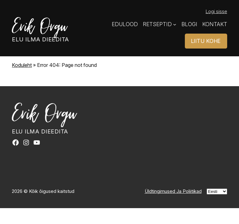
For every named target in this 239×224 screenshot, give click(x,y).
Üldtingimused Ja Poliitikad (173, 191)
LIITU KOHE (206, 41)
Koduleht (22, 65)
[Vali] (217, 191)
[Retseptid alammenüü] (174, 24)
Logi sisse (216, 11)
